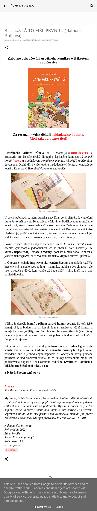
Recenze (11, 450)
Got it (60, 507)
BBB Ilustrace (80, 152)
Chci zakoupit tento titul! (48, 138)
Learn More (43, 507)
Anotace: (9, 386)
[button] (6, 47)
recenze (18, 160)
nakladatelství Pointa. (67, 134)
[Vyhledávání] (92, 5)
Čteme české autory (22, 5)
